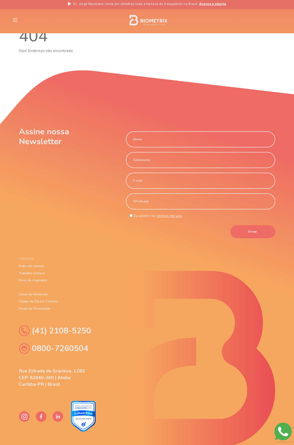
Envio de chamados (33, 280)
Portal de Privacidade (34, 308)
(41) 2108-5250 (55, 330)
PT (258, 20)
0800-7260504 (53, 348)
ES (273, 20)
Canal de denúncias (33, 294)
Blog (63, 20)
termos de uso (169, 215)
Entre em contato (31, 266)
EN (243, 20)
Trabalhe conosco (32, 273)
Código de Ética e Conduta (38, 301)
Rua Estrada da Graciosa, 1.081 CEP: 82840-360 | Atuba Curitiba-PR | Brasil (52, 377)
